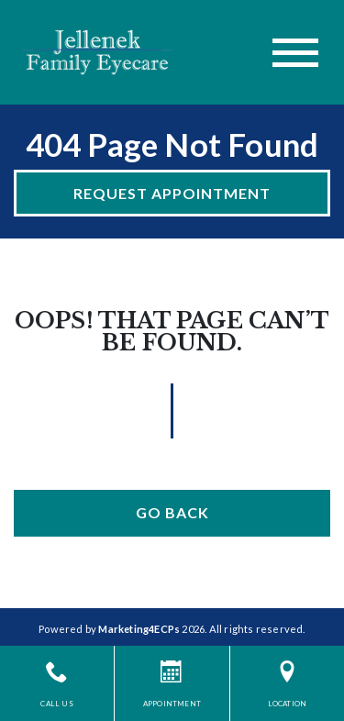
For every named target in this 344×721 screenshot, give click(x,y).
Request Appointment (172, 193)
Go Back (172, 512)
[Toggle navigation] (295, 53)
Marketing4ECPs (139, 629)
